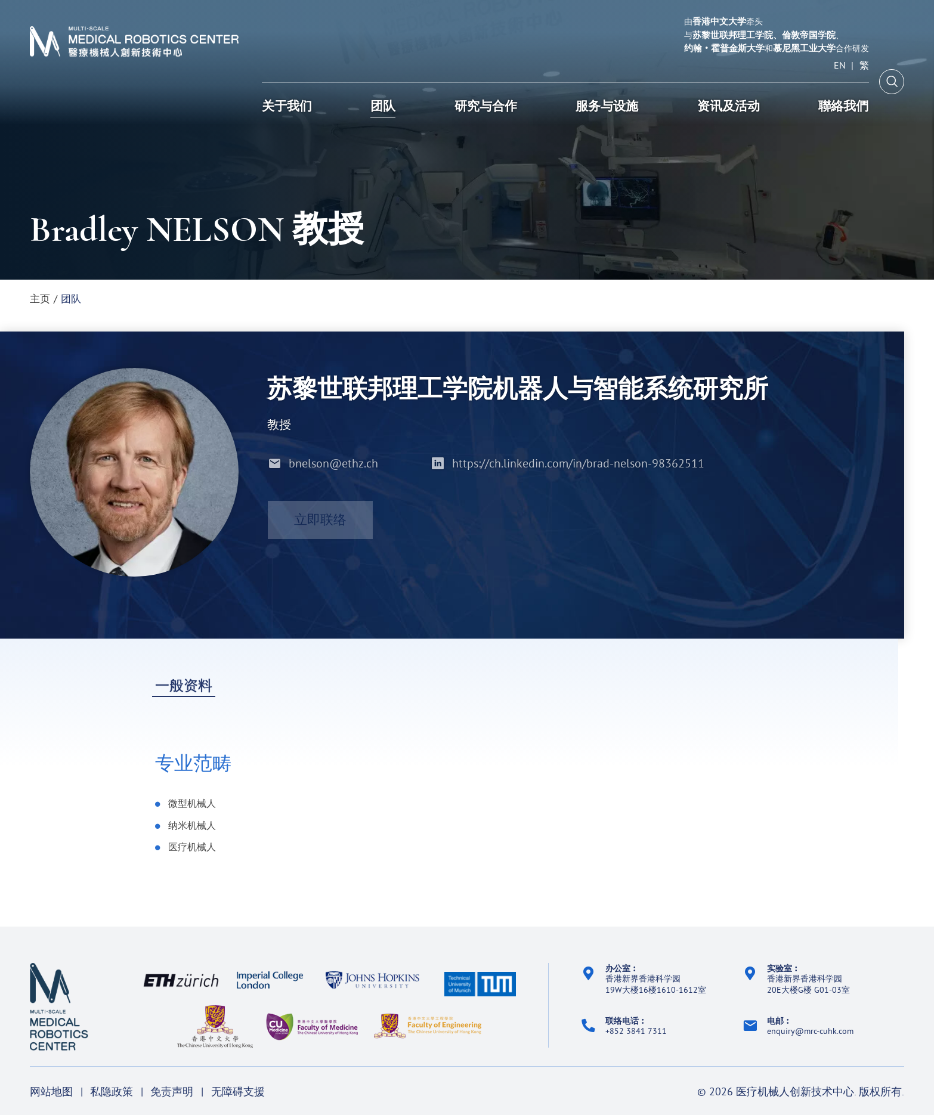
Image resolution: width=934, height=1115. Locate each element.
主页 (40, 298)
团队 (71, 298)
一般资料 (183, 686)
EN (840, 65)
